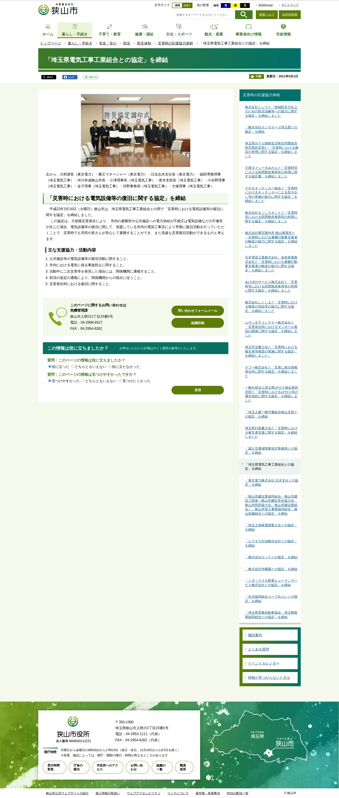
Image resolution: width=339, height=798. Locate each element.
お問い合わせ (137, 767)
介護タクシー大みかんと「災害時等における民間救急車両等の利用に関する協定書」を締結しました (271, 172)
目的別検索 (289, 14)
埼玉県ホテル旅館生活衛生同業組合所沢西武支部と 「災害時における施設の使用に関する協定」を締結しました (271, 149)
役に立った (60, 367)
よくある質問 (258, 649)
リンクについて (178, 793)
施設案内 (255, 635)
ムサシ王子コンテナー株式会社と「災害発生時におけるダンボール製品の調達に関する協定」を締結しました (271, 329)
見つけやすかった (66, 381)
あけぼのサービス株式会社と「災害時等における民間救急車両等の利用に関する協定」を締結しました (271, 286)
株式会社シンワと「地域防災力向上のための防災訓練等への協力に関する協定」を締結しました (271, 111)
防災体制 (144, 43)
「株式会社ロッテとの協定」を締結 (271, 557)
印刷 (258, 76)
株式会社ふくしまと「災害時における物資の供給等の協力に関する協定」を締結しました (271, 306)
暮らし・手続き (80, 43)
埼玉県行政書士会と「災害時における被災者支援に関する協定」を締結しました (271, 432)
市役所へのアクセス (107, 767)
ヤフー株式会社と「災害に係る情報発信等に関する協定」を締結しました (271, 371)
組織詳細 (197, 323)
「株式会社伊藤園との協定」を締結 (271, 569)
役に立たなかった (126, 367)
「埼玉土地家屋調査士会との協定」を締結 (271, 527)
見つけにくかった (136, 381)
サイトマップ (290, 5)
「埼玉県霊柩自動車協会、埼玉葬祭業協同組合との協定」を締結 (271, 615)
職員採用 (183, 767)
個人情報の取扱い (108, 793)
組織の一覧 (161, 767)
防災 (126, 43)
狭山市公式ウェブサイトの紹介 (67, 793)
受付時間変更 (53, 767)
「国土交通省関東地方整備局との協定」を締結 (271, 451)
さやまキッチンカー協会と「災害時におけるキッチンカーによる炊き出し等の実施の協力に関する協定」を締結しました (271, 194)
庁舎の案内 (78, 767)
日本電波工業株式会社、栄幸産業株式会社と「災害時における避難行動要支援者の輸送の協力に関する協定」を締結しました (271, 263)
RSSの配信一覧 (237, 793)
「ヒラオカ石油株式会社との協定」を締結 (271, 543)
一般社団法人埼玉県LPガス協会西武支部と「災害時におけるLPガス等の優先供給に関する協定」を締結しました (271, 394)
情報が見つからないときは (269, 677)
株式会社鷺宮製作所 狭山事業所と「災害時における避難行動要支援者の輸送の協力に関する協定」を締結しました (271, 239)
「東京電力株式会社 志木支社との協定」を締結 (271, 483)
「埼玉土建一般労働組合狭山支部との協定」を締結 (271, 414)
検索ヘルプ (266, 14)
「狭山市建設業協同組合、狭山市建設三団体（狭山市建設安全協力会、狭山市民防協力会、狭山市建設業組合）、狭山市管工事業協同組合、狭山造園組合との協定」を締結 (271, 505)
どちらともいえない (90, 367)
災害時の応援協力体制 (175, 43)
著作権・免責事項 (208, 793)
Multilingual (266, 5)
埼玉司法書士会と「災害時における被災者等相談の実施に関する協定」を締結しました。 (271, 351)
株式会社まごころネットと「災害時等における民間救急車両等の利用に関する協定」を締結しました (271, 217)
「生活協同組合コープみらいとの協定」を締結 (271, 599)
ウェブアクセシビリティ (144, 793)
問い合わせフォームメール (197, 310)
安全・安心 (108, 43)
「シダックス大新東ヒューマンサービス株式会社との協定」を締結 (271, 583)
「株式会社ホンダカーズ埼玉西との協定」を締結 (271, 129)
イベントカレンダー (264, 663)
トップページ (50, 43)
